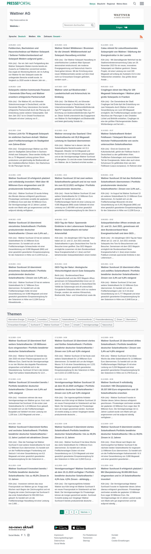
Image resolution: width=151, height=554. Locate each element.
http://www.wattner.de (19, 20)
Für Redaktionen (90, 540)
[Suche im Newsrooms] (79, 25)
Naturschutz (126, 326)
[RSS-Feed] (141, 37)
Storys (92, 4)
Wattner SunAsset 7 (68, 326)
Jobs (114, 543)
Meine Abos (122, 4)
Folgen (121, 28)
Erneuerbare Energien (32, 326)
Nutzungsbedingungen (63, 543)
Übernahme (14, 326)
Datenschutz (59, 545)
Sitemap (86, 545)
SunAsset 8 (51, 326)
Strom (83, 326)
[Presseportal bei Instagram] (27, 540)
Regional (111, 4)
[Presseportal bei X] (24, 540)
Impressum (59, 540)
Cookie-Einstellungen (120, 545)
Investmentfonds (89, 320)
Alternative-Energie (17, 320)
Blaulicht (101, 4)
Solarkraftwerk (71, 320)
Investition (44, 320)
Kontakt (115, 540)
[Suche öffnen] (134, 3)
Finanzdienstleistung (108, 320)
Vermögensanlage (109, 326)
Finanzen (57, 320)
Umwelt (94, 326)
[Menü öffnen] (142, 3)
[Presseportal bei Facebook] (21, 540)
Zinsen (125, 320)
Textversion (87, 543)
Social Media (59, 548)
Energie (32, 320)
